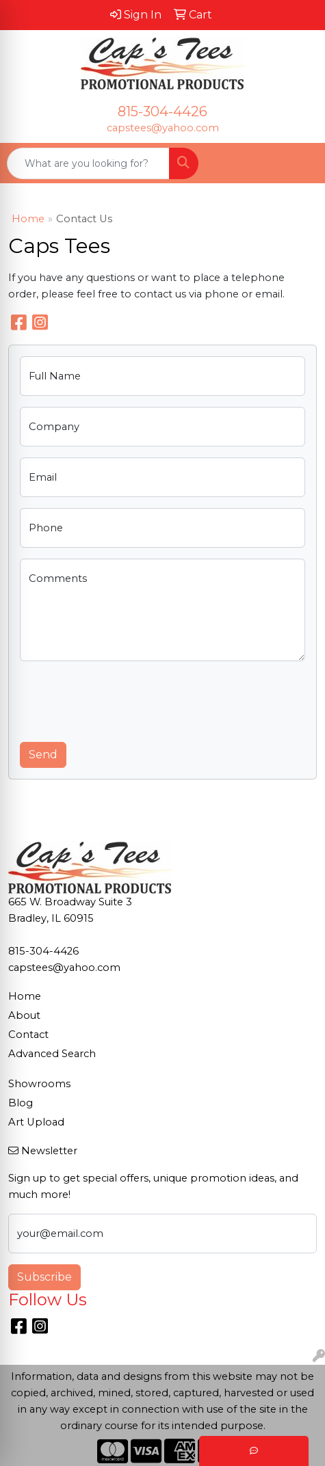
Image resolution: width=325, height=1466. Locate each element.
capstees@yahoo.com (163, 128)
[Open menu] (297, 163)
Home (28, 219)
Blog (20, 1103)
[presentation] (124, 698)
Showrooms (39, 1084)
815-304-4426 (162, 111)
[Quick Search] (88, 163)
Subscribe (44, 1276)
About (24, 1015)
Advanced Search (52, 1054)
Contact (28, 1034)
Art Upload (36, 1122)
